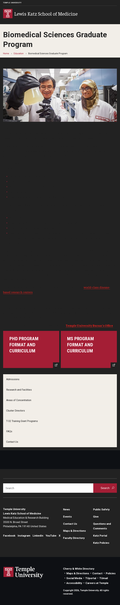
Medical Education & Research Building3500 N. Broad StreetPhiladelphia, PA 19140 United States (26, 522)
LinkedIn (38, 535)
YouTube (51, 535)
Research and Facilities (19, 389)
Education (19, 53)
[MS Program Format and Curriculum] (89, 349)
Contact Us (12, 441)
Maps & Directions (74, 530)
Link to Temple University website (23, 572)
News (66, 509)
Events (67, 516)
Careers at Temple (96, 583)
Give (96, 516)
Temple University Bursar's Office (89, 325)
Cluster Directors (15, 410)
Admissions (12, 379)
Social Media (74, 578)
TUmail (103, 578)
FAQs (9, 431)
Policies (110, 573)
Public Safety (101, 509)
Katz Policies (101, 542)
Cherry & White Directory (78, 568)
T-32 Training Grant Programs (22, 421)
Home (6, 53)
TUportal (90, 578)
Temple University (12, 3)
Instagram (24, 535)
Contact (97, 573)
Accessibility (74, 583)
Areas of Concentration (18, 400)
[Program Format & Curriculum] (31, 349)
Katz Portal (100, 535)
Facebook (9, 535)
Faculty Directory (74, 538)
